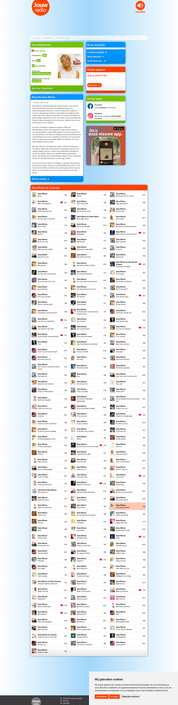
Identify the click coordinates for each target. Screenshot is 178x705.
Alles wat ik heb (121, 202)
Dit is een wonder (44, 295)
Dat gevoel (42, 264)
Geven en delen (82, 350)
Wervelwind (42, 613)
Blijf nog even (121, 240)
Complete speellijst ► (97, 52)
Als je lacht (121, 217)
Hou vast (121, 382)
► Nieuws (64, 701)
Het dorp (81, 358)
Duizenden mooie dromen (47, 311)
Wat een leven (82, 597)
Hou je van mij (82, 382)
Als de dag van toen (45, 210)
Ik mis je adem (82, 422)
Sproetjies (81, 529)
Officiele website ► (41, 179)
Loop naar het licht (45, 483)
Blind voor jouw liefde (85, 248)
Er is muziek (121, 335)
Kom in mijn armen (123, 460)
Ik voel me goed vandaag (47, 430)
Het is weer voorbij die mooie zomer (48, 366)
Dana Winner (48, 38)
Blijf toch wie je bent (45, 248)
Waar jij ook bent (122, 590)
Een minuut (81, 320)
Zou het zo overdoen (84, 643)
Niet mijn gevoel (122, 498)
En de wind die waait (84, 335)
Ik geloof (42, 414)
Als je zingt (42, 225)
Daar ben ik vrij (43, 255)
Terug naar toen (43, 544)
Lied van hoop (82, 475)
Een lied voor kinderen (46, 320)
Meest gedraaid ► (95, 56)
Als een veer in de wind (46, 217)
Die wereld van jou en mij (86, 288)
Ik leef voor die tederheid (47, 422)
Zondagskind (121, 635)
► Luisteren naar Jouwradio (71, 698)
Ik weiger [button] (114, 696)
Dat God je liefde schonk (86, 264)
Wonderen (81, 620)
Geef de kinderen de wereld (87, 343)
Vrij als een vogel (83, 574)
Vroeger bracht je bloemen (49, 582)
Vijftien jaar (121, 552)
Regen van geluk (122, 514)
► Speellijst (65, 703)
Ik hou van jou (82, 414)
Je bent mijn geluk (44, 445)
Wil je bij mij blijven (45, 620)
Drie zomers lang (122, 295)
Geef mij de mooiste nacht (47, 350)
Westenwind (81, 613)
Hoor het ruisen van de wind (126, 375)
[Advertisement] (137, 77)
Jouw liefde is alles (84, 453)
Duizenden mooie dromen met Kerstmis (87, 311)
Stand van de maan (123, 529)
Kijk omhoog (42, 460)
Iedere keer (121, 390)
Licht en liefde (43, 475)
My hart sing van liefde (124, 491)
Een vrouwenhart (83, 327)
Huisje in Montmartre (45, 390)
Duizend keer (121, 303)
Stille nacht (82, 536)
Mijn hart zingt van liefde (86, 491)
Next (175, 14)
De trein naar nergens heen (87, 280)
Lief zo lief (121, 475)
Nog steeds (81, 506)
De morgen (121, 272)
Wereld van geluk (83, 605)
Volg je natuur (121, 559)
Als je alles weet (88, 217)
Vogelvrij (81, 559)
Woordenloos (42, 628)
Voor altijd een (82, 567)
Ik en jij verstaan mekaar (86, 407)
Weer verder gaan (44, 605)
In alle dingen (121, 437)
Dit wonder (81, 295)
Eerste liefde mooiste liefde (48, 335)
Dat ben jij (121, 255)
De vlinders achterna (123, 280)
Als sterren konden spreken (126, 225)
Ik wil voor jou (121, 430)
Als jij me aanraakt (83, 225)
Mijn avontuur (47, 491)
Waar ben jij (81, 582)
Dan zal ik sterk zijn (84, 255)
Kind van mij (81, 460)
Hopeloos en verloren (46, 382)
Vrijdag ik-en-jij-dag (123, 574)
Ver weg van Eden (83, 552)
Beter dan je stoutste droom (126, 233)
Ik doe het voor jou (45, 407)
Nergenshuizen (43, 498)
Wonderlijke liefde (122, 620)
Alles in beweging (44, 202)
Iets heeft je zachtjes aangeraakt (84, 398)
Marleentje (121, 483)
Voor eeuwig (42, 574)
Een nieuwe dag (122, 320)
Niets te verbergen (45, 506)
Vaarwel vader (43, 552)
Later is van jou (121, 468)
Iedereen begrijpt (44, 398)
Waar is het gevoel (83, 590)
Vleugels (42, 559)
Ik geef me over (122, 407)
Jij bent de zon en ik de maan (87, 445)
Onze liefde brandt (123, 506)
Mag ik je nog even (84, 483)
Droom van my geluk (45, 303)
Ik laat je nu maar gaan (124, 414)
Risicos (42, 521)
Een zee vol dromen (123, 327)
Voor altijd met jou (122, 567)
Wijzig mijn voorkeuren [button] (130, 696)
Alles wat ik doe (82, 202)
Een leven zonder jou (123, 311)
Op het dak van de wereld (86, 514)
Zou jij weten (121, 643)
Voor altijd (42, 567)
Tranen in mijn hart (84, 544)
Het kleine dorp (82, 366)
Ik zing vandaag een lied (46, 437)
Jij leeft (42, 453)
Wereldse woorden (123, 605)
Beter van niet (43, 240)
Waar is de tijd (43, 590)
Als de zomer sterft (84, 210)
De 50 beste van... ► (96, 60)
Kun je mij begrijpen (45, 468)
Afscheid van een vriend (125, 194)
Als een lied (121, 210)
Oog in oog (42, 514)
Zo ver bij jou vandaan (124, 628)
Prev (3, 14)
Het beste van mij (44, 358)
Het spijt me (42, 375)
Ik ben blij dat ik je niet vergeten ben (128, 398)
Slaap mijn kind (121, 521)
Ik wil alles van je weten (85, 430)
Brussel (121, 248)
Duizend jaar (81, 303)
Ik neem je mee (121, 422)
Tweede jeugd (121, 544)
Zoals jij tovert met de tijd (47, 635)
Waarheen (42, 597)
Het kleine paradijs (123, 366)
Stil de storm (42, 536)
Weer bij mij (121, 597)
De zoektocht (42, 288)
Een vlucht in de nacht (46, 327)
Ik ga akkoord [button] (102, 696)
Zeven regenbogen (84, 628)
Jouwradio (36, 38)
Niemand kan (81, 498)
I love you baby (82, 390)
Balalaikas (81, 233)
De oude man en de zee (46, 280)
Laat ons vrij (81, 468)
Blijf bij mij (81, 240)
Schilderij (81, 521)
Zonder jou (42, 643)
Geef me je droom (122, 343)
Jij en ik (121, 445)
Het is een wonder (122, 358)
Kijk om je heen (121, 453)
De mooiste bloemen (84, 272)
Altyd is (42, 233)
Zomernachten (82, 635)
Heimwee (121, 350)
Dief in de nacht (122, 288)
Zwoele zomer (43, 651)
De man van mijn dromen (47, 272)
